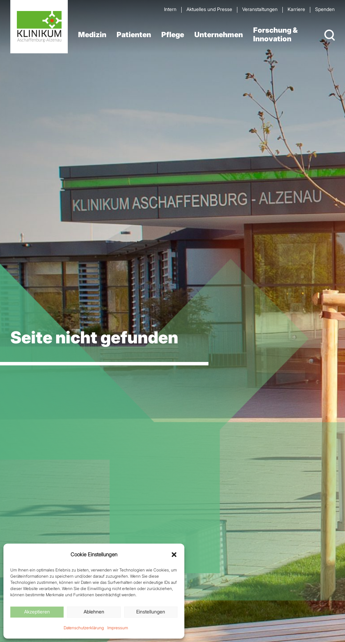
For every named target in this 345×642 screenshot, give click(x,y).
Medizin (92, 34)
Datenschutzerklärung (84, 627)
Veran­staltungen (260, 9)
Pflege (172, 34)
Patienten (134, 34)
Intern (170, 9)
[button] (174, 554)
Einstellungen (150, 611)
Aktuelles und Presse (209, 9)
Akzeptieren (37, 611)
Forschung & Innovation (275, 34)
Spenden (325, 9)
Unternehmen (218, 34)
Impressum (117, 627)
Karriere (296, 9)
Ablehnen (94, 611)
